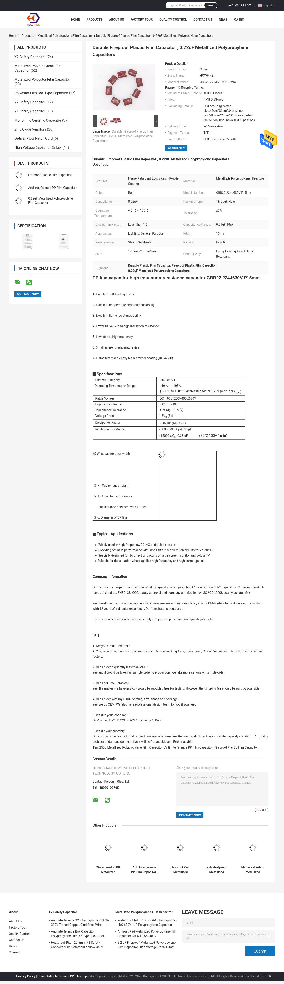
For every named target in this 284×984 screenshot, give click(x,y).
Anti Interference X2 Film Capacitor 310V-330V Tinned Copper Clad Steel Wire (80, 923)
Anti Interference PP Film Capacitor (52, 188)
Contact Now (176, 147)
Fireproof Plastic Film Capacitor (50, 175)
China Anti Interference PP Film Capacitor (66, 976)
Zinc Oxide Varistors (30, 129)
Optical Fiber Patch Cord (33, 138)
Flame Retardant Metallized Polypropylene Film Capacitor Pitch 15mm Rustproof (252, 870)
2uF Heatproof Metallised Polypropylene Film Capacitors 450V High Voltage (216, 870)
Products (95, 19)
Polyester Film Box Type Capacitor (41, 93)
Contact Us (202, 19)
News (223, 19)
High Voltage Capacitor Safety (38, 147)
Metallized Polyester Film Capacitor (42, 79)
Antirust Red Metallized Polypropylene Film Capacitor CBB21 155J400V (180, 870)
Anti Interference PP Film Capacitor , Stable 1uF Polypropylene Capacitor (144, 870)
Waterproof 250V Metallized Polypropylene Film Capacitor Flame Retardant (108, 870)
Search (211, 5)
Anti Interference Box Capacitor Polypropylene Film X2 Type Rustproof (77, 934)
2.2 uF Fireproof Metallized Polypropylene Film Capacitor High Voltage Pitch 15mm (147, 945)
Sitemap (14, 952)
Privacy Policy (25, 976)
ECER (267, 976)
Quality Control (173, 19)
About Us (116, 19)
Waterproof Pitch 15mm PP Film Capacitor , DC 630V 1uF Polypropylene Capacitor (147, 923)
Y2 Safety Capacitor (29, 102)
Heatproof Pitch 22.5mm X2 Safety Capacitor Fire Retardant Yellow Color (77, 945)
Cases (239, 19)
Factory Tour (142, 19)
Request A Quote (239, 5)
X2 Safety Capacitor (30, 57)
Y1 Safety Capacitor (29, 111)
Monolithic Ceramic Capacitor (37, 120)
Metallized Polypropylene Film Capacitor (65, 35)
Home (75, 19)
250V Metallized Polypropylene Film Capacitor (131, 747)
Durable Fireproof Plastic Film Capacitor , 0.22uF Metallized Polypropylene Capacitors (123, 136)
